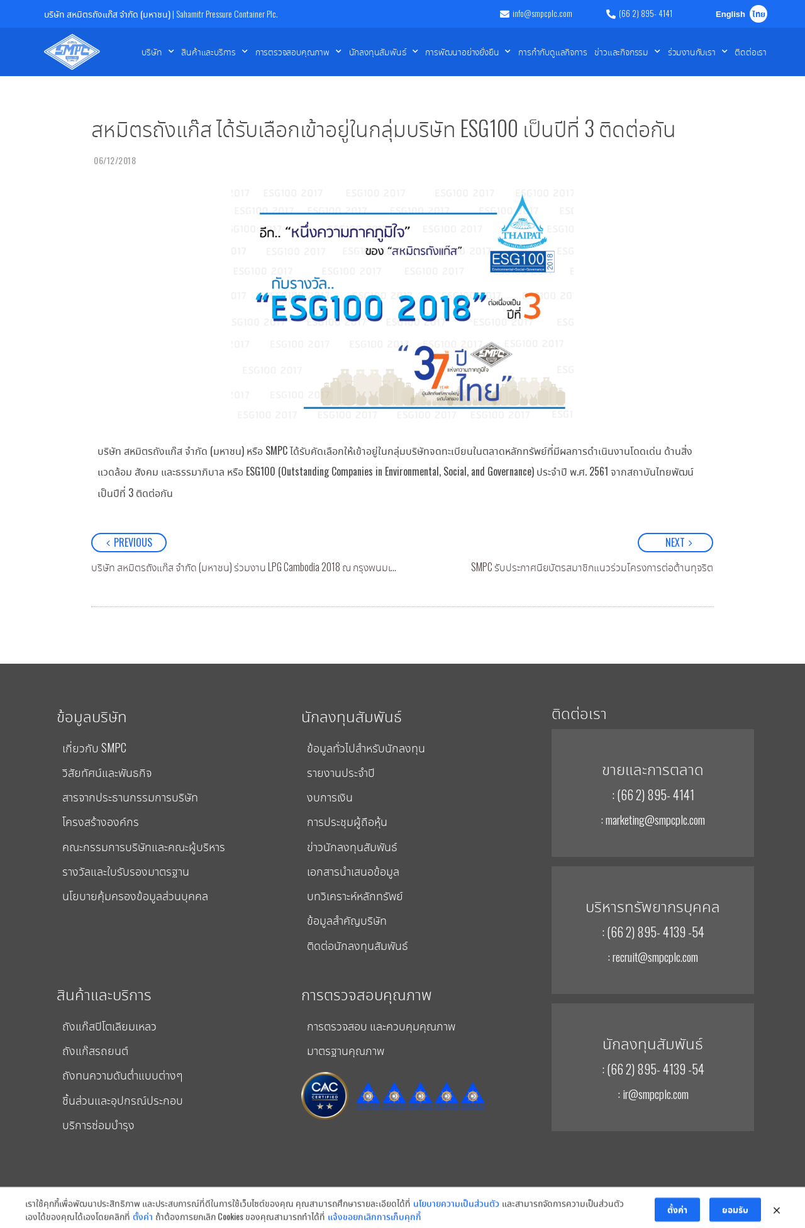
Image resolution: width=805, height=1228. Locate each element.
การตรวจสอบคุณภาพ (298, 51)
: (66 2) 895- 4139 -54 (653, 931)
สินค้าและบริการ (214, 51)
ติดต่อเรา (751, 51)
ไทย (758, 15)
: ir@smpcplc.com (653, 1093)
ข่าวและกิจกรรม (627, 51)
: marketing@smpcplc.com (653, 819)
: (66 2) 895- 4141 (653, 794)
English (730, 15)
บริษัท (158, 51)
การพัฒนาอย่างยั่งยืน (468, 51)
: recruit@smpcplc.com (653, 956)
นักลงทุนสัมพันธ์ (383, 51)
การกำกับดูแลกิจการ (552, 51)
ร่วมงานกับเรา (698, 51)
